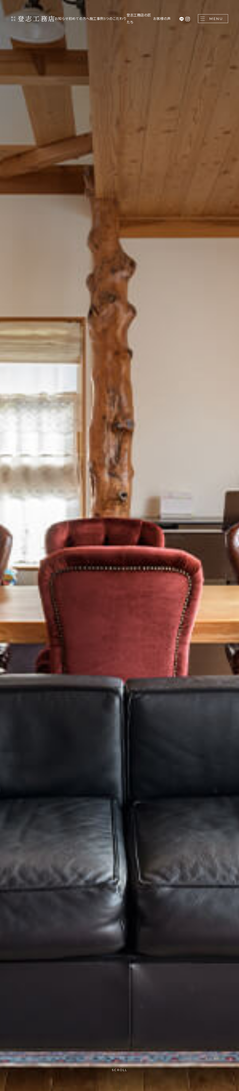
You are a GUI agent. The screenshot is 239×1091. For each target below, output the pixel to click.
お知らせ (62, 18)
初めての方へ (79, 18)
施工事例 (97, 18)
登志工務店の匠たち (138, 18)
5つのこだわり (115, 18)
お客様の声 (162, 18)
